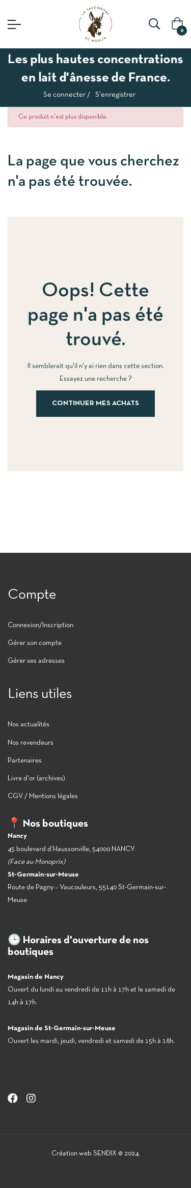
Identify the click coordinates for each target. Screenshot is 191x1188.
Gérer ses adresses (36, 661)
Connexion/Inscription (40, 625)
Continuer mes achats (95, 403)
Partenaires (25, 760)
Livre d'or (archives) (36, 778)
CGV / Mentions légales (43, 796)
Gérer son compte (35, 643)
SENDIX (105, 1153)
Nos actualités (28, 724)
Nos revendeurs (30, 743)
